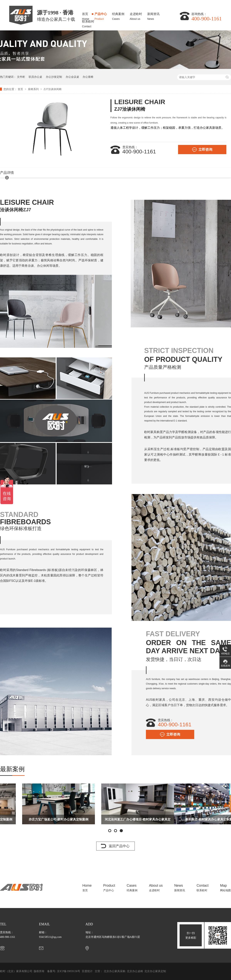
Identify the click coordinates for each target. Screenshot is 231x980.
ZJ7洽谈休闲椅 (52, 89)
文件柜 (21, 76)
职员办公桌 (35, 76)
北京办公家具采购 (115, 971)
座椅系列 (33, 89)
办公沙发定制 (54, 76)
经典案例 (118, 15)
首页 (85, 15)
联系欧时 (88, 23)
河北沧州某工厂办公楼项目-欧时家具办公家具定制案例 (194, 821)
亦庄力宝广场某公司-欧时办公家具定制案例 (115, 819)
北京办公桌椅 (135, 971)
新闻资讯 (153, 15)
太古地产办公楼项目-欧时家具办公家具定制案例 (36, 819)
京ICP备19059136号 (68, 971)
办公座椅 (88, 76)
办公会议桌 (72, 76)
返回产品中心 (119, 846)
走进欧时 (136, 15)
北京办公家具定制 (155, 971)
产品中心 (101, 15)
